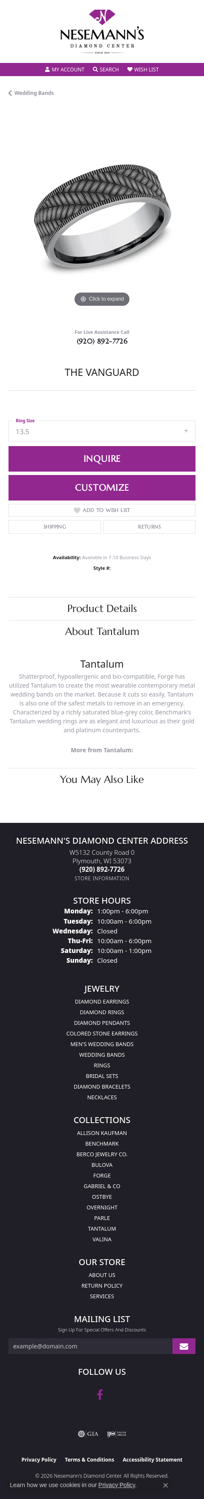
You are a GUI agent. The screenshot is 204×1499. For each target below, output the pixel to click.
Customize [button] (102, 487)
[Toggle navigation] (15, 51)
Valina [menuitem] (101, 1239)
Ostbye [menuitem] (102, 1196)
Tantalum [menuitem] (102, 1228)
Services (102, 1296)
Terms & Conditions (89, 1459)
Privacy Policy (39, 1459)
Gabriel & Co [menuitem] (102, 1186)
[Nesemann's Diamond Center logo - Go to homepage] (102, 32)
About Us (102, 1275)
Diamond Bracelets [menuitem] (102, 1086)
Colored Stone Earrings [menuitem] (102, 1033)
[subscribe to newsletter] (183, 1346)
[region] (102, 215)
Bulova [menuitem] (102, 1165)
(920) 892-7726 (102, 341)
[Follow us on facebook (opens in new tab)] (100, 1395)
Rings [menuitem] (102, 1065)
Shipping (54, 526)
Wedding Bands (34, 93)
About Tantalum (102, 631)
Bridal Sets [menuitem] (102, 1076)
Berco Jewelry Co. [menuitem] (101, 1154)
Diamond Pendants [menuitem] (102, 1023)
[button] (64, 69)
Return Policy (102, 1285)
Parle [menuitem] (102, 1218)
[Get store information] (102, 878)
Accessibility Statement (152, 1459)
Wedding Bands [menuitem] (102, 1054)
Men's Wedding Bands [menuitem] (102, 1044)
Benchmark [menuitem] (101, 1143)
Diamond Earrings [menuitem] (102, 1001)
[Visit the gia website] (88, 1434)
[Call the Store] (102, 869)
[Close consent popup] (165, 1485)
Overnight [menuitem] (102, 1207)
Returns (149, 526)
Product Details (102, 608)
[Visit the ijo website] (116, 1434)
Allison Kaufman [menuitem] (102, 1133)
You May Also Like (102, 779)
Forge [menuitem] (102, 1175)
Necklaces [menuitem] (102, 1097)
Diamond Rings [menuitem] (102, 1012)
